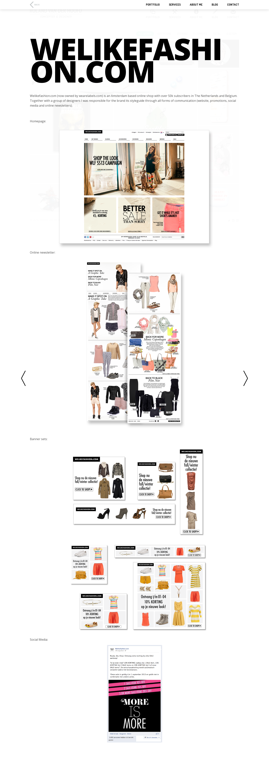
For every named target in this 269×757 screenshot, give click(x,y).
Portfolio (153, 4)
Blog (215, 4)
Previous (23, 379)
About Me (196, 4)
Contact (233, 4)
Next (245, 379)
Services (175, 4)
